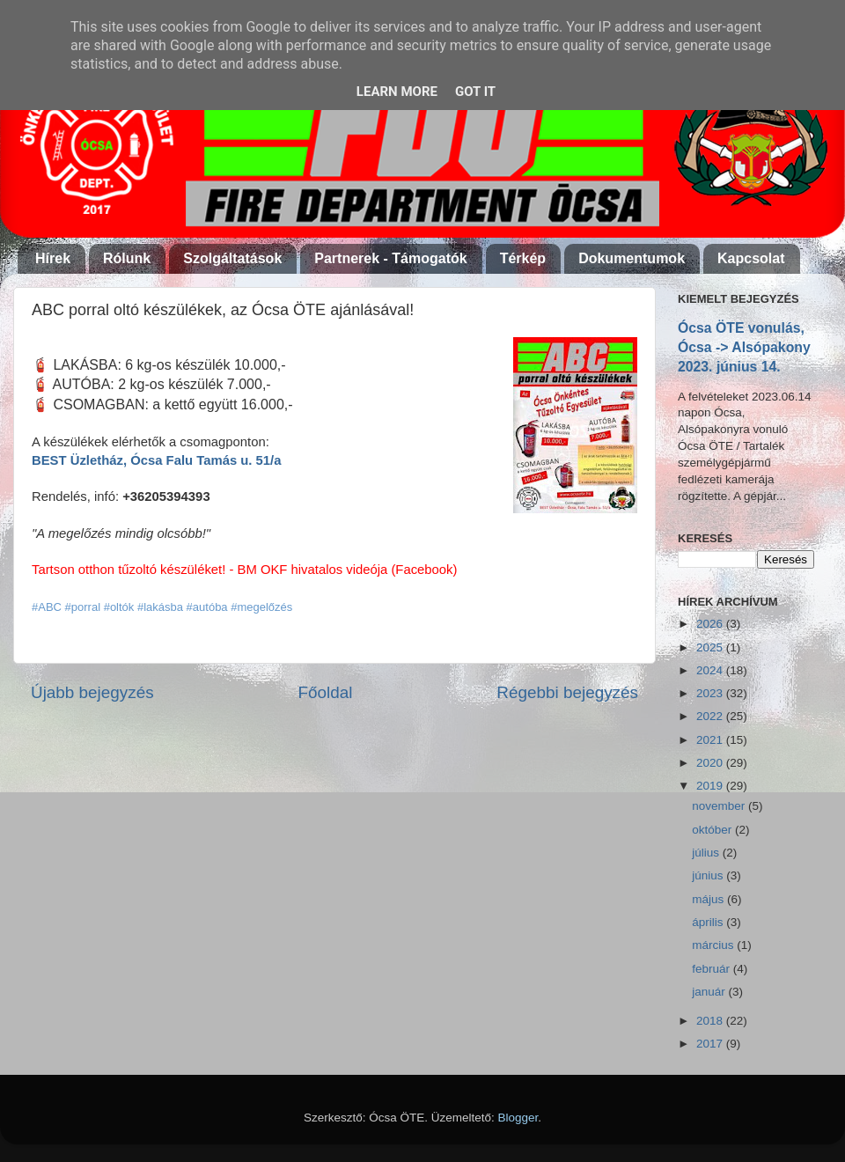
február (712, 968)
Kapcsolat (750, 258)
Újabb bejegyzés (92, 692)
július (707, 852)
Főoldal (325, 692)
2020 (711, 762)
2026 (711, 623)
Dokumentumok (631, 258)
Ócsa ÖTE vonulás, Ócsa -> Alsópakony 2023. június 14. (744, 347)
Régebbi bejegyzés (567, 692)
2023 (711, 693)
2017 (711, 1043)
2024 (711, 670)
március (714, 945)
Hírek (52, 258)
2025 (711, 647)
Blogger (518, 1117)
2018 (711, 1020)
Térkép (523, 258)
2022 (711, 716)
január (710, 991)
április (709, 922)
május (709, 899)
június (709, 875)
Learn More (396, 91)
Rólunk (127, 258)
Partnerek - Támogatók (390, 258)
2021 (711, 739)
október (713, 829)
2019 (711, 785)
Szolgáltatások (232, 258)
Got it (475, 91)
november (720, 806)
